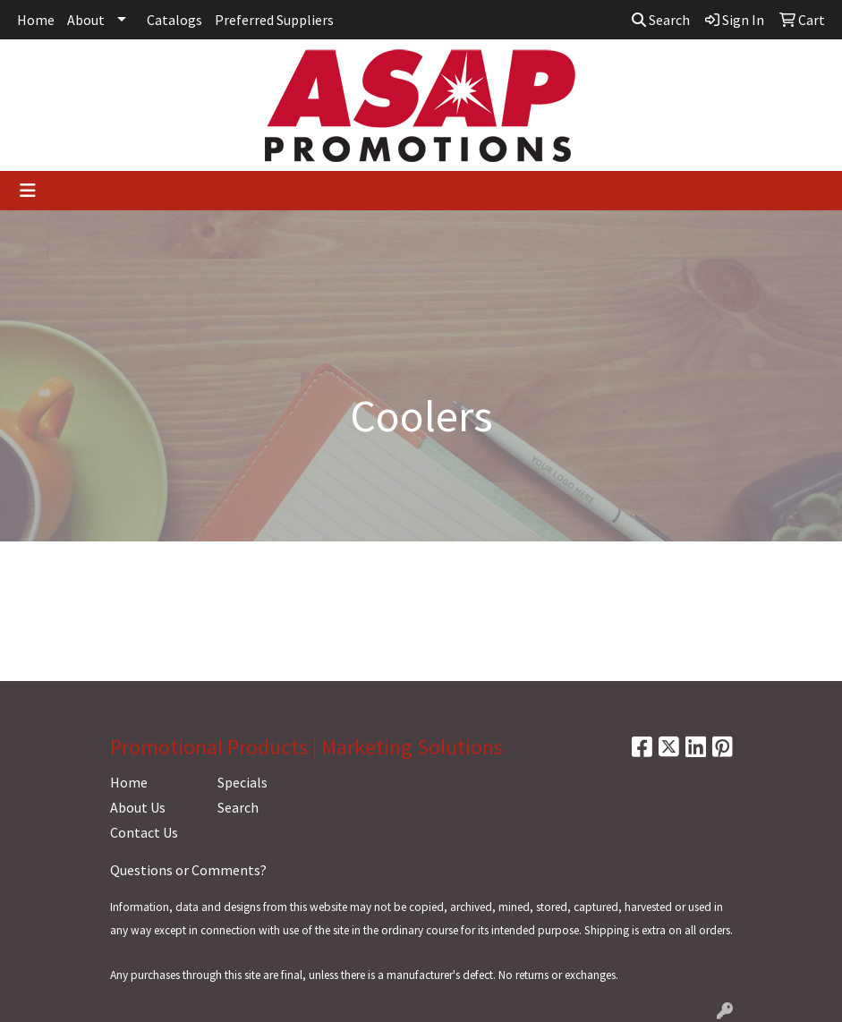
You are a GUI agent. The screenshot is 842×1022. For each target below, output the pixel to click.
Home (36, 20)
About (86, 20)
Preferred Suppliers (274, 20)
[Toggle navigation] (28, 190)
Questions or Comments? (188, 870)
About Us (138, 807)
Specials (242, 782)
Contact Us (144, 832)
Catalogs (174, 20)
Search (661, 20)
